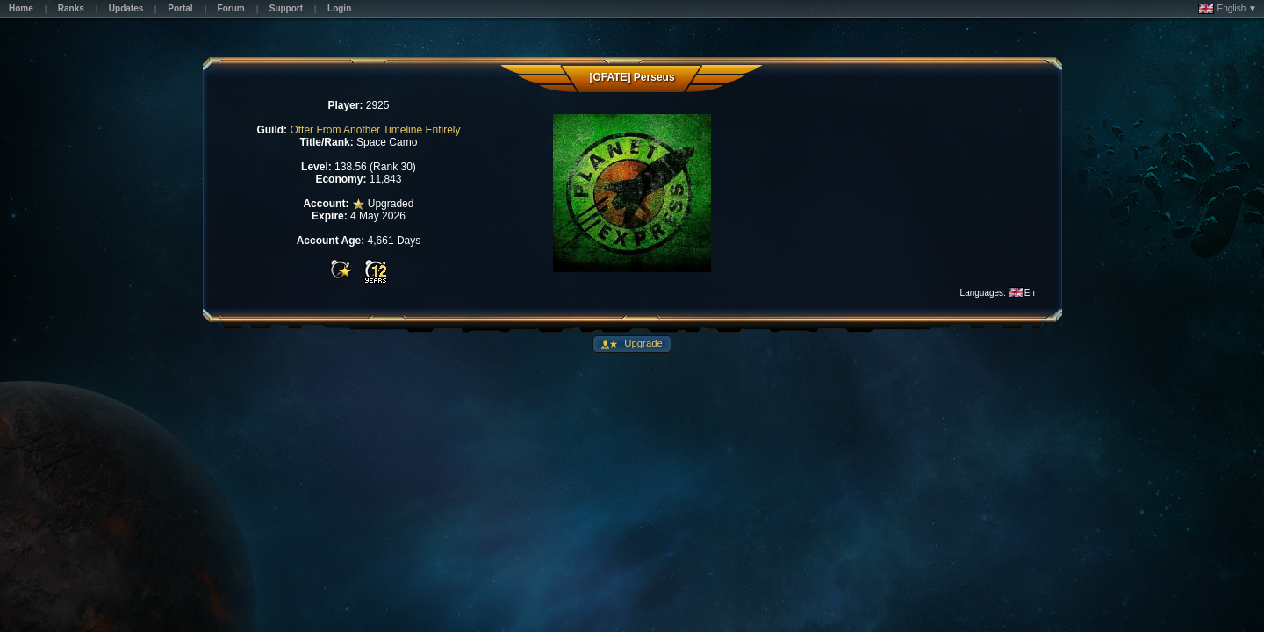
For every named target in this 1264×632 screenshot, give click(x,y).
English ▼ (1227, 9)
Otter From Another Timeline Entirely (375, 130)
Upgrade (642, 343)
